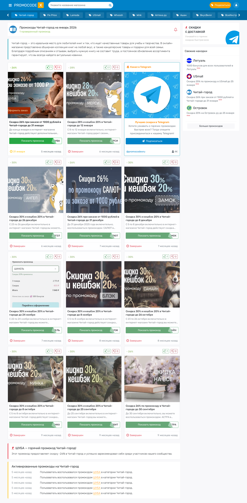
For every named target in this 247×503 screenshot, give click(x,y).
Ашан (181, 15)
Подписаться (152, 141)
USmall (95, 15)
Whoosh (116, 15)
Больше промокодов (211, 126)
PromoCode (29, 5)
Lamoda (72, 15)
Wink (137, 15)
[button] (176, 29)
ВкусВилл (204, 15)
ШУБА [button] (97, 472)
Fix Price (50, 15)
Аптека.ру (159, 15)
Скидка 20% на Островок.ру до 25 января (210, 113)
